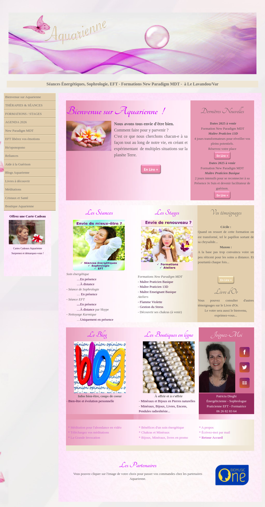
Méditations (13, 189)
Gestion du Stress (151, 307)
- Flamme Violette (150, 302)
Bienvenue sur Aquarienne (23, 97)
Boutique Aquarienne (19, 206)
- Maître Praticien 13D (153, 287)
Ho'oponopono (15, 147)
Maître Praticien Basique (156, 282)
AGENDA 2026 (16, 122)
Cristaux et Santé (16, 198)
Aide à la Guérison (18, 164)
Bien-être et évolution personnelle (91, 401)
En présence (89, 294)
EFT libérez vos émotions (22, 139)
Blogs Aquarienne (17, 172)
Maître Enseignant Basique (158, 292)
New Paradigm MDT (19, 131)
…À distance (85, 284)
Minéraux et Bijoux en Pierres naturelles (168, 401)
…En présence (86, 279)
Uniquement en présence (96, 319)
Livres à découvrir (17, 181)
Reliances (11, 156)
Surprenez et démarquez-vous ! (27, 253)
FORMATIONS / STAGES (23, 114)
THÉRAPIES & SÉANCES (23, 105)
